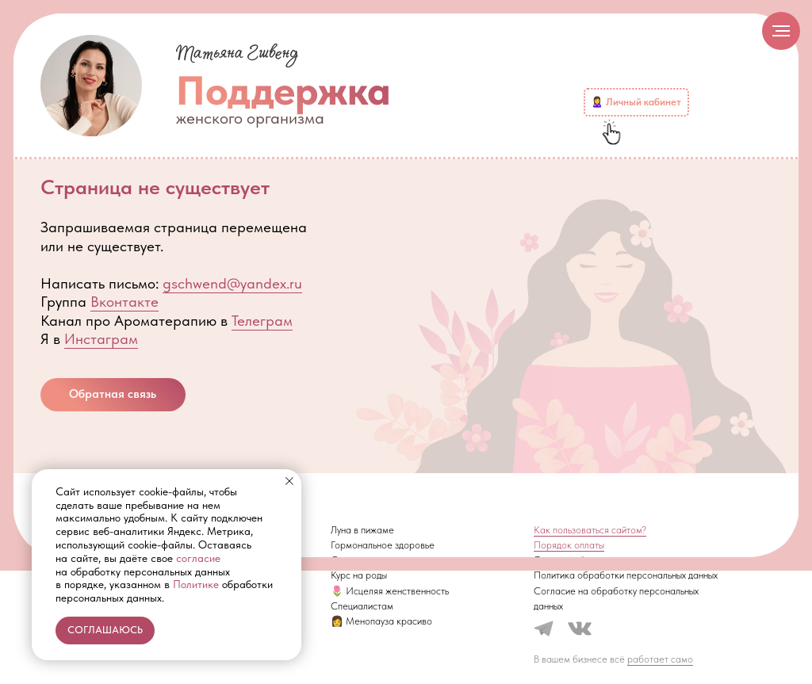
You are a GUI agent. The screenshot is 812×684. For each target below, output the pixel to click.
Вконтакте (124, 301)
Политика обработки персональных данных (626, 575)
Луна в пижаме (362, 530)
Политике (196, 584)
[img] (91, 85)
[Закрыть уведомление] (289, 481)
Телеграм (262, 320)
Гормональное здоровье (383, 545)
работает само (660, 659)
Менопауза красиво (389, 621)
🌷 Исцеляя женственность (390, 591)
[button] (112, 394)
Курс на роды (359, 575)
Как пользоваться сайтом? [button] (590, 530)
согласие (198, 558)
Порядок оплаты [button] (569, 545)
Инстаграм (101, 339)
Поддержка (283, 90)
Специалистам (362, 606)
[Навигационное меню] (781, 30)
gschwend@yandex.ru (232, 283)
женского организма (250, 118)
